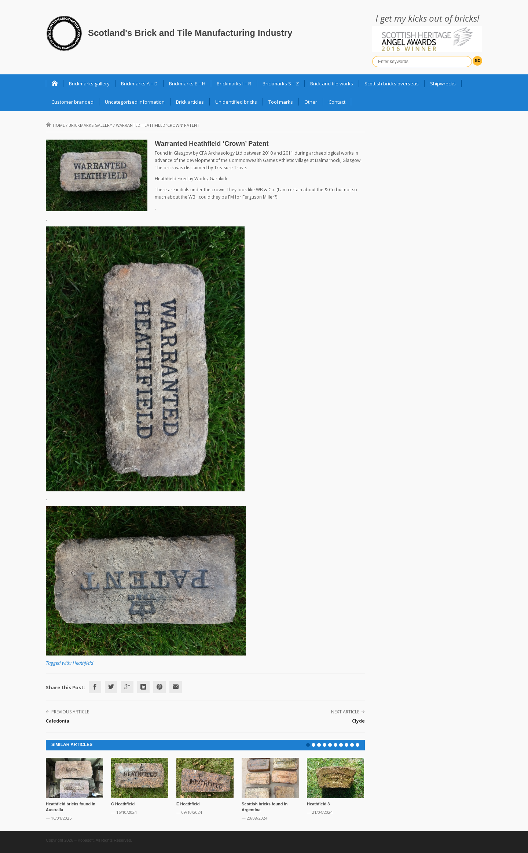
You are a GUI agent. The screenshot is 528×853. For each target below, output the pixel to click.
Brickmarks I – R (234, 83)
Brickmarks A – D (139, 83)
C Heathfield (123, 804)
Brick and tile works (331, 83)
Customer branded (72, 102)
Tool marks (280, 102)
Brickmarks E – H (187, 83)
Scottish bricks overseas (391, 83)
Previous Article (70, 712)
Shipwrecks (443, 83)
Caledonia (57, 721)
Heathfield (83, 663)
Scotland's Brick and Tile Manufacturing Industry (190, 33)
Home (55, 125)
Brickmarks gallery (89, 83)
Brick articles (190, 102)
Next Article (345, 712)
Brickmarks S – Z (281, 83)
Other (310, 102)
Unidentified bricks (236, 102)
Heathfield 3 (318, 804)
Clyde (358, 721)
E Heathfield (188, 804)
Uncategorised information (135, 102)
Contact (337, 102)
